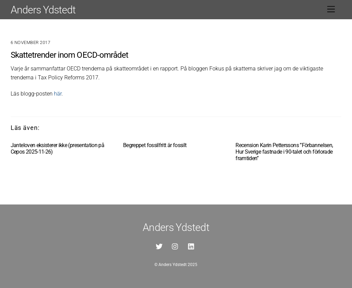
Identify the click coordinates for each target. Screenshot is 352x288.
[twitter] (159, 246)
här (58, 93)
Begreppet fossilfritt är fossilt (155, 145)
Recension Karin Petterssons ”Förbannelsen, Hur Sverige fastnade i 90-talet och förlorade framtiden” (284, 152)
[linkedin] (191, 246)
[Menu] (331, 9)
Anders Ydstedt (172, 264)
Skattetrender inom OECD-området (69, 55)
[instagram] (175, 246)
